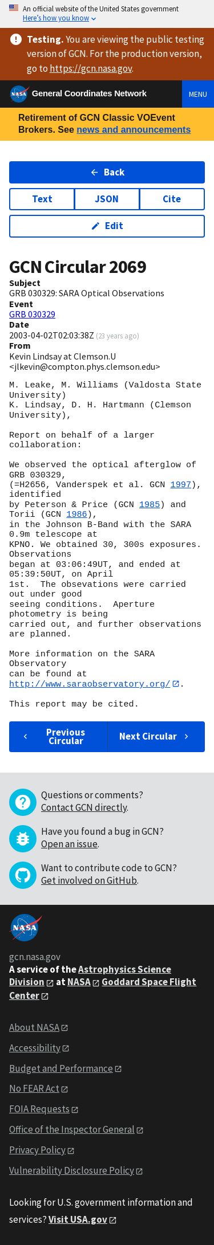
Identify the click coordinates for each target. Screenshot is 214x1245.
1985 (149, 505)
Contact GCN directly (84, 808)
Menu (198, 94)
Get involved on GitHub (89, 881)
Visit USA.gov (78, 1219)
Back (107, 172)
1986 (76, 514)
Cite (172, 199)
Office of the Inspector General (72, 1130)
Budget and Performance (61, 1068)
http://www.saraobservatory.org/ (90, 683)
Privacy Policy (37, 1150)
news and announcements (133, 129)
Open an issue (69, 844)
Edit (107, 225)
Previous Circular (53, 736)
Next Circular (155, 736)
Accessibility (34, 1048)
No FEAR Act (34, 1089)
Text (42, 199)
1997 (181, 485)
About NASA (34, 1027)
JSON (107, 199)
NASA (79, 982)
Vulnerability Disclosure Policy (71, 1170)
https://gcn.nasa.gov (91, 68)
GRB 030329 (32, 314)
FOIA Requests (39, 1109)
